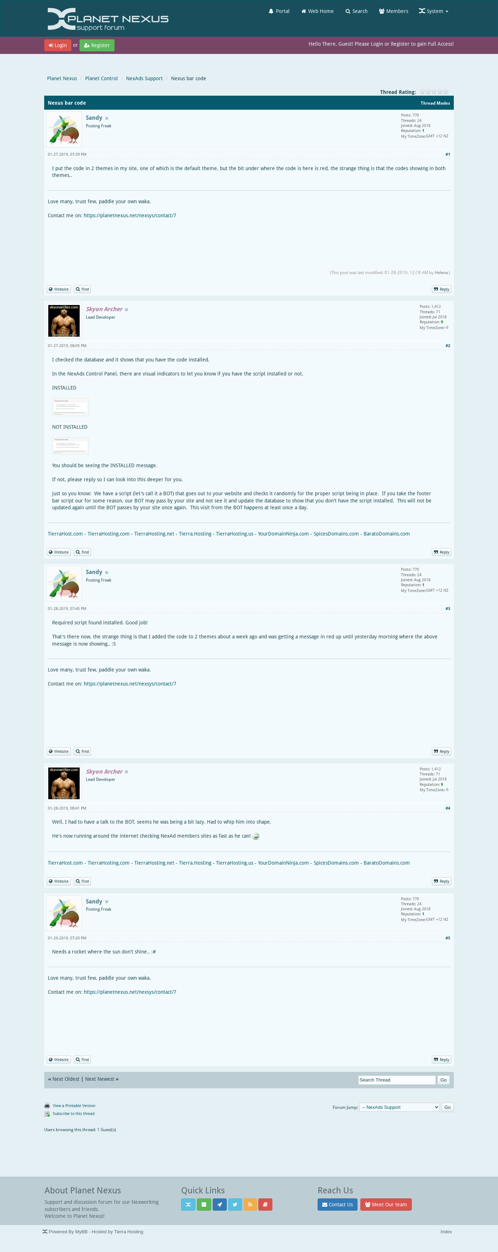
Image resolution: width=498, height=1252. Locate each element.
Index (446, 1231)
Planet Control (101, 78)
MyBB (81, 1231)
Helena (441, 272)
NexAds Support (144, 78)
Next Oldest (65, 1078)
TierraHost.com (65, 533)
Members (393, 11)
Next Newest (99, 1078)
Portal (279, 11)
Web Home (317, 11)
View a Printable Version (74, 1105)
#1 (448, 154)
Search (356, 11)
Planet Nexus (62, 78)
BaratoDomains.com (387, 533)
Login (58, 45)
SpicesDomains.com (336, 533)
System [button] (433, 11)
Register (97, 45)
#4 (448, 808)
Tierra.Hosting (195, 533)
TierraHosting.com (109, 533)
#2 (448, 345)
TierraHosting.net (154, 533)
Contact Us (337, 1204)
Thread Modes (435, 103)
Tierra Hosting (128, 1231)
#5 (448, 938)
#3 (448, 608)
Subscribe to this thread (73, 1113)
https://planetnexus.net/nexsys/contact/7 (130, 215)
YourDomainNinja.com (283, 533)
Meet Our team (386, 1204)
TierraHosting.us (234, 533)
